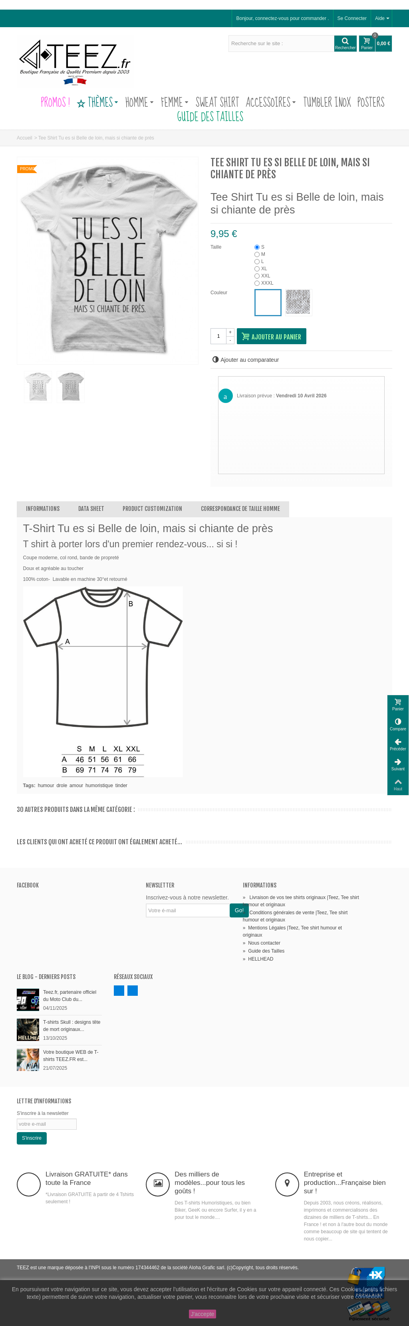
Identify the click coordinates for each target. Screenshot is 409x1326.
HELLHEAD (258, 959)
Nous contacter (261, 943)
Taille (216, 247)
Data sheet (91, 508)
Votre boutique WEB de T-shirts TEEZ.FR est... (71, 1055)
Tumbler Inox (327, 103)
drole (61, 785)
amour (76, 785)
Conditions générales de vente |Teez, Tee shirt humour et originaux (295, 916)
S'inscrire (32, 1138)
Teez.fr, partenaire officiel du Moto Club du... (69, 995)
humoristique (99, 785)
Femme (175, 103)
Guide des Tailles (204, 117)
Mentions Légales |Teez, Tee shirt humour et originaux (292, 931)
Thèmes (97, 103)
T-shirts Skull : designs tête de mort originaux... (71, 1025)
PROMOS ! (55, 103)
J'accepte (202, 1314)
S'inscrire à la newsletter (43, 1113)
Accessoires (271, 103)
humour (46, 785)
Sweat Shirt (217, 103)
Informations (43, 508)
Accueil (24, 138)
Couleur (219, 292)
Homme (139, 103)
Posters (371, 103)
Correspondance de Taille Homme (240, 508)
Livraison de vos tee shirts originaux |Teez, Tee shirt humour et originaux (301, 901)
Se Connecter (352, 18)
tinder (121, 785)
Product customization (152, 508)
